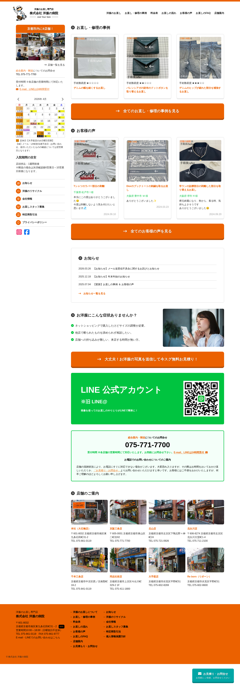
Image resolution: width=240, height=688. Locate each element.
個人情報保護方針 (116, 636)
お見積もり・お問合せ (85, 646)
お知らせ (27, 183)
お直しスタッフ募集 (33, 206)
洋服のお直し (113, 13)
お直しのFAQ (203, 13)
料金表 (154, 13)
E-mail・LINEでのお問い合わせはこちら (38, 637)
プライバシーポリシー (34, 222)
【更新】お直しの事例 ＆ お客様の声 (113, 284)
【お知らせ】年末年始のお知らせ (111, 276)
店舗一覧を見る (56, 65)
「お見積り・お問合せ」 (107, 470)
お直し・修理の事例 (136, 13)
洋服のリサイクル (32, 191)
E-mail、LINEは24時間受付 (34, 89)
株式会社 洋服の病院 (44, 13)
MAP (62, 627)
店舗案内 (219, 13)
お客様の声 (186, 13)
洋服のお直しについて (85, 612)
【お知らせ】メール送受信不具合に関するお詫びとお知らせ (126, 268)
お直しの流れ (168, 13)
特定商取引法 (29, 214)
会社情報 (27, 199)
